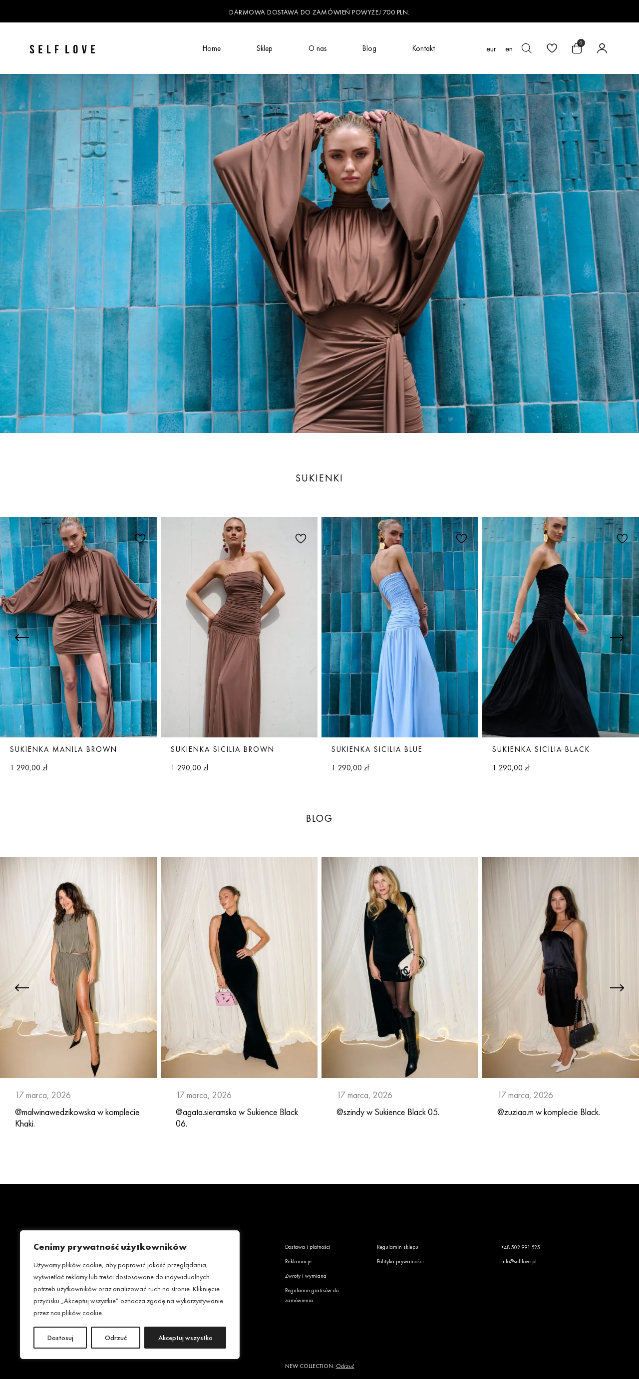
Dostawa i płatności (307, 1246)
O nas (317, 48)
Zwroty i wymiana (305, 1275)
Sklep (265, 48)
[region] (130, 1294)
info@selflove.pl (519, 1261)
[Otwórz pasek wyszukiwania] (527, 48)
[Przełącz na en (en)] (509, 48)
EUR (491, 48)
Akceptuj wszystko (185, 1337)
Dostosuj (60, 1337)
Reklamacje (298, 1261)
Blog (369, 48)
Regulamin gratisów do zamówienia (311, 1295)
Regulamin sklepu (397, 1246)
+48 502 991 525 (520, 1247)
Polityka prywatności (400, 1261)
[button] (138, 537)
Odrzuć (116, 1337)
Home (212, 48)
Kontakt (423, 48)
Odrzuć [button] (345, 1366)
